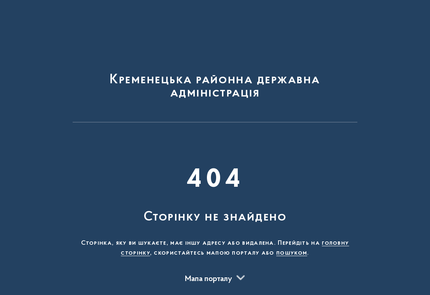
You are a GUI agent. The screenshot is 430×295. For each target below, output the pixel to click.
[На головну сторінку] (215, 64)
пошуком (291, 253)
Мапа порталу (208, 279)
